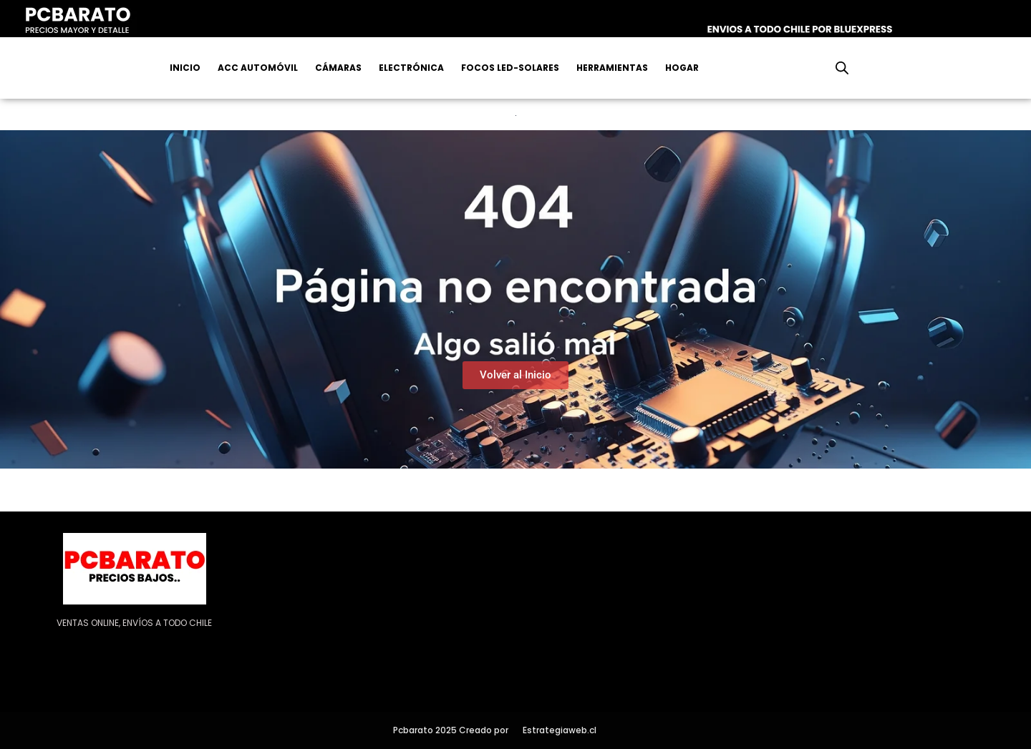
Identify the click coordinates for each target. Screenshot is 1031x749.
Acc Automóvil (258, 68)
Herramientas (612, 68)
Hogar (682, 68)
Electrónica (411, 68)
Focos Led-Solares (510, 68)
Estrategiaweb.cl (559, 730)
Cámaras (338, 68)
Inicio (185, 68)
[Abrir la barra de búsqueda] (842, 68)
